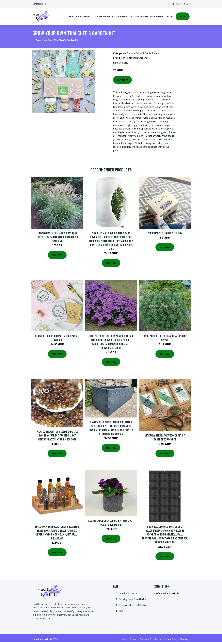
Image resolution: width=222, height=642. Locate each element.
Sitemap (184, 636)
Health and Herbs (79, 15)
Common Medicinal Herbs (147, 15)
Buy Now (122, 77)
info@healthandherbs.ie (176, 3)
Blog (170, 15)
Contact (134, 636)
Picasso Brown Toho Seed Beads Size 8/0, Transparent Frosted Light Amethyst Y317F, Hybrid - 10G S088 (57, 432)
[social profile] (45, 4)
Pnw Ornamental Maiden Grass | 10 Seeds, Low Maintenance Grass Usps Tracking (57, 234)
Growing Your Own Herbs (111, 15)
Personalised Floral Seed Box (165, 230)
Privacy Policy (170, 636)
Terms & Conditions (150, 636)
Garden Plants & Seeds (139, 50)
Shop (182, 15)
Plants (155, 50)
